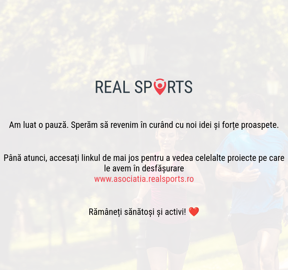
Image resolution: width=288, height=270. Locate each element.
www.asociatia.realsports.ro (144, 179)
